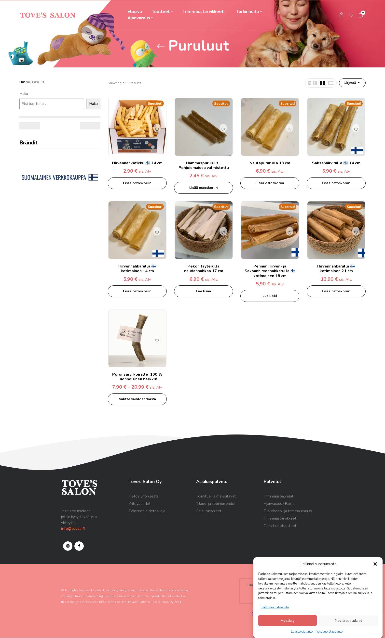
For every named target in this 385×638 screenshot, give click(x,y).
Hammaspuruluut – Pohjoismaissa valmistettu (204, 165)
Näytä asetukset (348, 620)
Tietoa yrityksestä (144, 496)
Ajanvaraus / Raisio (279, 503)
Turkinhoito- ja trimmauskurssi (288, 511)
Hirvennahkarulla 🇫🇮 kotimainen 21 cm (336, 269)
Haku (23, 93)
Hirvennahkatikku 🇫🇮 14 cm (137, 163)
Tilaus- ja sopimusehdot (216, 503)
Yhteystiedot (140, 503)
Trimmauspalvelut (278, 496)
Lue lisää (203, 291)
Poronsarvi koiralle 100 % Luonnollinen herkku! (137, 377)
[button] (375, 563)
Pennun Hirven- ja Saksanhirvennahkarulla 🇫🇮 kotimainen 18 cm (270, 271)
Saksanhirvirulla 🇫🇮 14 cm (336, 163)
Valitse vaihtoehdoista (137, 399)
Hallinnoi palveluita (275, 607)
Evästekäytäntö (302, 631)
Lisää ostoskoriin (137, 183)
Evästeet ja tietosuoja (147, 511)
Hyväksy (287, 620)
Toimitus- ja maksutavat (216, 496)
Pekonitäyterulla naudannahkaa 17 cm (203, 269)
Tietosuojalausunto (329, 631)
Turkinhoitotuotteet (280, 525)
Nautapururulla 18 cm (269, 163)
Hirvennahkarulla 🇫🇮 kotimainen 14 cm (137, 269)
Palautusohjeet (208, 511)
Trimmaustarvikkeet (280, 518)
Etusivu (24, 82)
